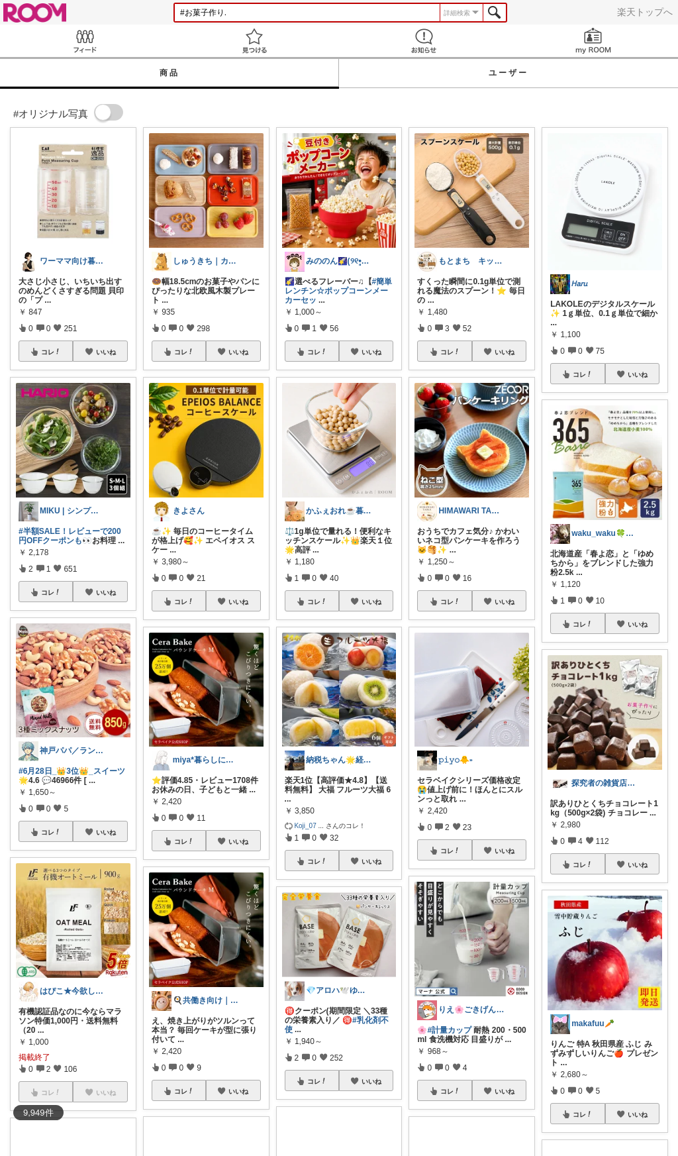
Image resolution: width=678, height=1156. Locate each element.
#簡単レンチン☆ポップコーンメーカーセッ (339, 291)
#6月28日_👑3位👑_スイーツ (72, 771)
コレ (51, 351)
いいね (106, 351)
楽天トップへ (645, 12)
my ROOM (593, 41)
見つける (254, 41)
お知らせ (423, 41)
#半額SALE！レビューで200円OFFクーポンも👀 (70, 536)
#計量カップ (449, 1030)
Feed (85, 41)
